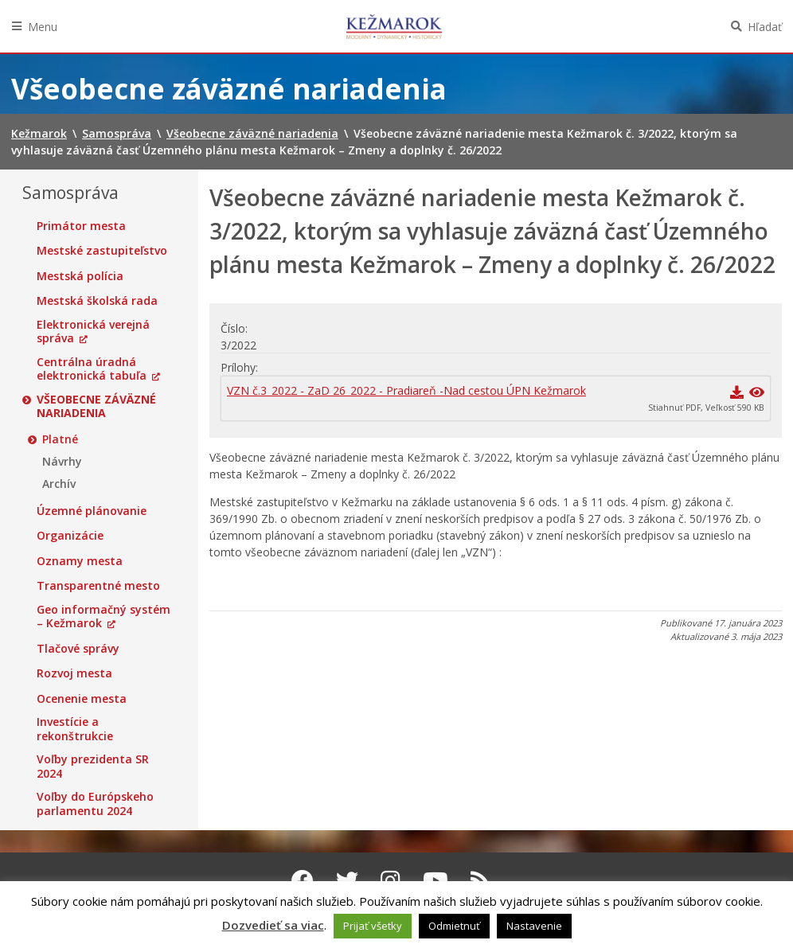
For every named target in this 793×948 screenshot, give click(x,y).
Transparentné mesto (98, 586)
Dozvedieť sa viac (273, 925)
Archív (59, 484)
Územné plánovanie (91, 511)
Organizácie (70, 536)
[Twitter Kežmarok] (347, 880)
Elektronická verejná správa (93, 331)
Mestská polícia (80, 276)
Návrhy (62, 461)
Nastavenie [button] (534, 926)
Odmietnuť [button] (454, 926)
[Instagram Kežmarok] (390, 880)
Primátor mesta (81, 226)
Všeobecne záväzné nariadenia (96, 406)
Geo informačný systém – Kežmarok (103, 616)
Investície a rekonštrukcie (75, 729)
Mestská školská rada (97, 301)
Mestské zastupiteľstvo (102, 251)
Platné (60, 439)
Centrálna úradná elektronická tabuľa (91, 369)
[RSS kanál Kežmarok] (480, 880)
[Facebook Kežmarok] (302, 880)
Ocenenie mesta (82, 699)
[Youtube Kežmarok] (435, 880)
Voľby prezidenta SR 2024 (93, 766)
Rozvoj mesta (74, 673)
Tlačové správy (78, 649)
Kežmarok (394, 26)
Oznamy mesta (80, 561)
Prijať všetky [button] (372, 926)
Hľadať (765, 26)
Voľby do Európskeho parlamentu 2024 (95, 803)
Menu (42, 26)
